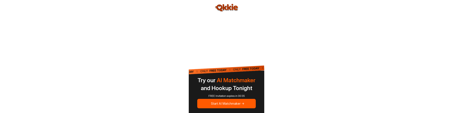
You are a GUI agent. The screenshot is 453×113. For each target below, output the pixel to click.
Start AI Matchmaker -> (227, 103)
